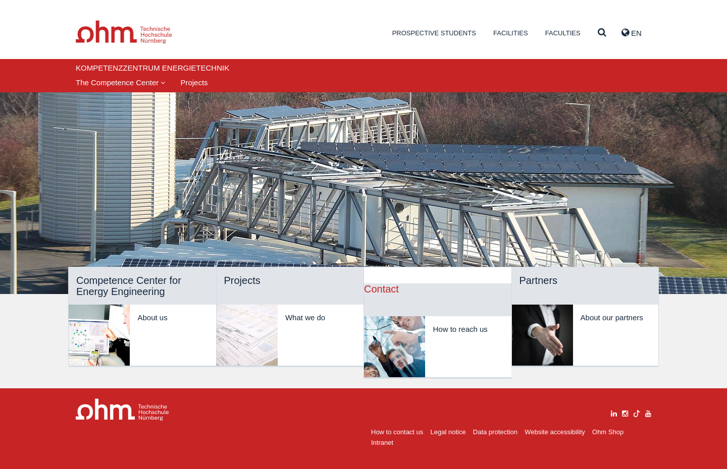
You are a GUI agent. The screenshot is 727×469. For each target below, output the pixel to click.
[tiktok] (637, 412)
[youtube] (648, 412)
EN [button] (631, 32)
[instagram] (625, 412)
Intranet (382, 442)
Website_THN (124, 32)
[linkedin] (614, 412)
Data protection (495, 432)
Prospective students (434, 33)
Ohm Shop (608, 432)
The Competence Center (120, 82)
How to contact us (397, 432)
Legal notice (448, 432)
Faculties (563, 33)
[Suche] (602, 33)
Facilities (510, 33)
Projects (193, 82)
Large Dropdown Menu (122, 409)
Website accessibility (555, 432)
